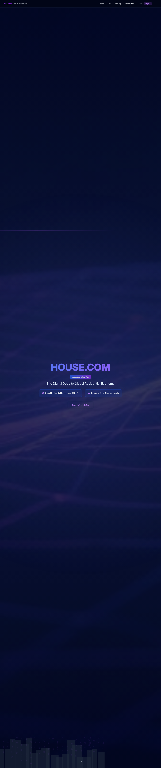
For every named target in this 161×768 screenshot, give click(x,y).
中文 (140, 4)
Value (102, 4)
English (147, 4)
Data (109, 4)
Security (118, 4)
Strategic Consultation (80, 405)
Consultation (129, 4)
